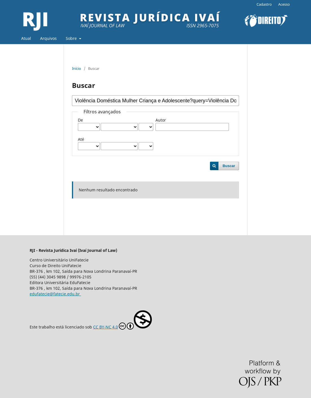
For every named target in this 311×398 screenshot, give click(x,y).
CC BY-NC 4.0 (122, 320)
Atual (26, 38)
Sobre (72, 38)
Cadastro (264, 4)
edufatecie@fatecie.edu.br (55, 294)
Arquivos (48, 38)
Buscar (229, 166)
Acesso (284, 4)
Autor (160, 120)
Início (76, 68)
